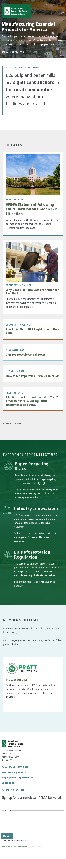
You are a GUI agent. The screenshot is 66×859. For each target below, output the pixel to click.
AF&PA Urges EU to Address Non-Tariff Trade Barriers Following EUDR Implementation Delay (32, 401)
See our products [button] (13, 52)
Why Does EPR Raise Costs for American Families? (32, 291)
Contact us (8, 782)
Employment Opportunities (17, 777)
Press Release (14, 199)
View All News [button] (12, 423)
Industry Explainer (18, 285)
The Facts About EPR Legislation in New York (32, 331)
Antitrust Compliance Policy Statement (29, 846)
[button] (10, 113)
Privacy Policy (7, 846)
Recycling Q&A (15, 350)
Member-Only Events (14, 772)
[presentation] (14, 822)
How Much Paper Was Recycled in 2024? (32, 376)
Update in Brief (16, 371)
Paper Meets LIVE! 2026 (15, 767)
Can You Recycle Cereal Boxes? (26, 354)
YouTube (22, 790)
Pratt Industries (17, 680)
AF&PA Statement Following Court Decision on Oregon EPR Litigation (31, 209)
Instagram (18, 790)
